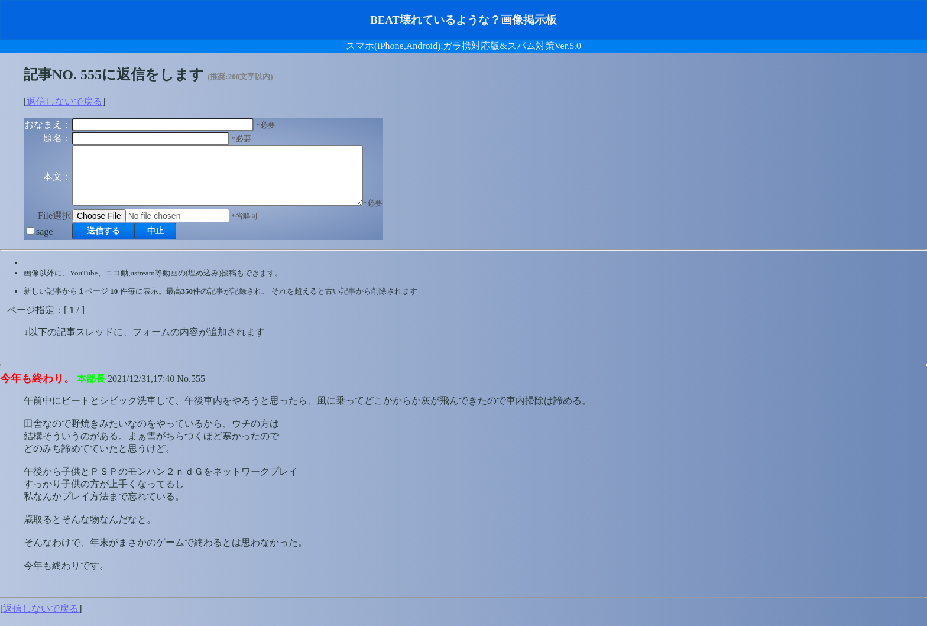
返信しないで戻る (64, 101)
